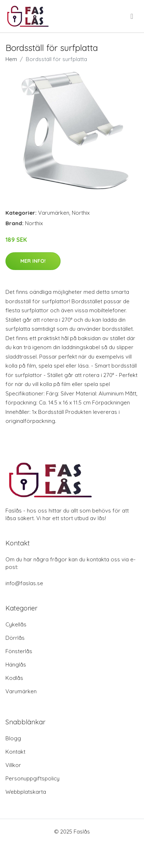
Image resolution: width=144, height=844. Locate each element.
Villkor (13, 765)
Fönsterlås (18, 651)
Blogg (13, 738)
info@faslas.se (24, 583)
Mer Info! (33, 261)
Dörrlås (15, 637)
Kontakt (15, 751)
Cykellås (15, 624)
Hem (11, 59)
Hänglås (15, 664)
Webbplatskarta (25, 791)
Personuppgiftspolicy (32, 778)
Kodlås (14, 677)
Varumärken (53, 212)
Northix (81, 212)
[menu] (132, 16)
